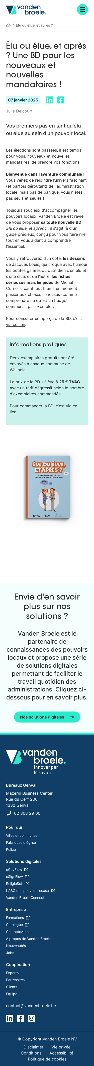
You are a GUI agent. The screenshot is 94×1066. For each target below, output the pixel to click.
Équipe (11, 994)
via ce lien (15, 324)
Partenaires (15, 980)
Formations (15, 917)
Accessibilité (61, 1052)
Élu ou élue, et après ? (34, 25)
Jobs (10, 953)
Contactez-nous (19, 931)
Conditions (31, 1052)
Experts (12, 973)
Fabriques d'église (21, 842)
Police (11, 849)
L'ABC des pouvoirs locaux (27, 890)
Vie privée (60, 1046)
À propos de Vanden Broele (28, 938)
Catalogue (14, 924)
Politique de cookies (47, 1058)
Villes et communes (21, 835)
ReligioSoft (15, 883)
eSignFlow (14, 876)
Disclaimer (33, 1046)
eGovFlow (14, 869)
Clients (11, 987)
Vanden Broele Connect (25, 897)
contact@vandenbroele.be (31, 1005)
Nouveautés (16, 945)
